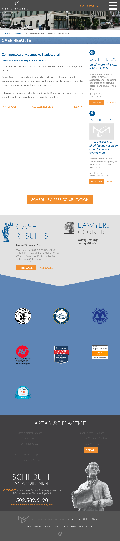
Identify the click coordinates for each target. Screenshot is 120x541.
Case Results (18, 33)
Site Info (95, 519)
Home (5, 33)
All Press (111, 181)
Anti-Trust (29, 448)
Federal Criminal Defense (29, 432)
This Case (26, 267)
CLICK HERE (9, 490)
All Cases (46, 267)
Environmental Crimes (29, 459)
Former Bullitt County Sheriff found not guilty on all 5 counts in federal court (103, 147)
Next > (78, 106)
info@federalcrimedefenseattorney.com (32, 504)
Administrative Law (29, 443)
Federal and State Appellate (29, 454)
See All (91, 450)
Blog (66, 526)
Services (37, 526)
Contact (89, 526)
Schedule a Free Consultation (60, 199)
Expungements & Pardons (91, 432)
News (81, 526)
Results (47, 526)
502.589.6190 (90, 6)
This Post (96, 102)
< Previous (9, 106)
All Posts (111, 102)
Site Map (86, 519)
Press (73, 526)
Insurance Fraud (91, 443)
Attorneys (57, 526)
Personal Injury (29, 438)
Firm (29, 526)
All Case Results (42, 106)
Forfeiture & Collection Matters (91, 438)
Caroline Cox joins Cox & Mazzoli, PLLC (103, 66)
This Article (96, 181)
